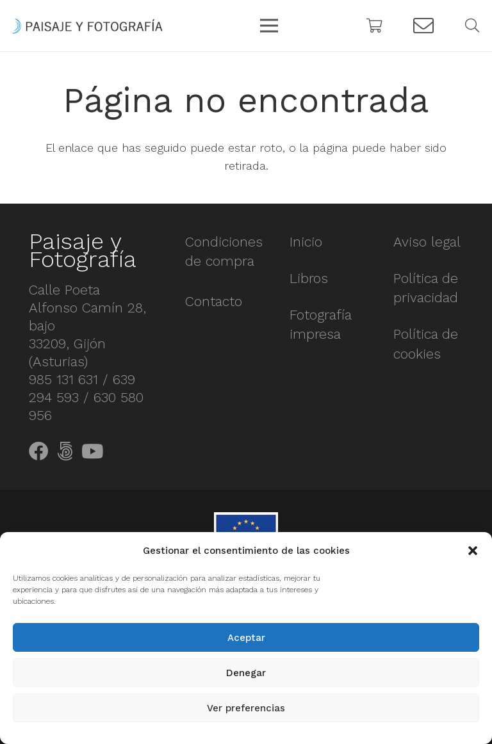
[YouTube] (92, 452)
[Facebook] (39, 452)
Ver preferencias (246, 708)
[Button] (423, 25)
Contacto (213, 301)
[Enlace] (87, 26)
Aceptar (246, 637)
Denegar (246, 673)
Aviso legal (427, 242)
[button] (472, 550)
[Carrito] (374, 25)
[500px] (65, 452)
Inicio (306, 242)
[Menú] (269, 26)
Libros (309, 278)
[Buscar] (472, 26)
